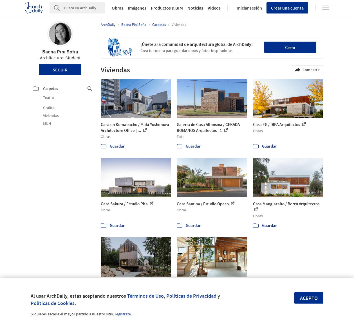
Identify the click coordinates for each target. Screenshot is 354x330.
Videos (214, 8)
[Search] (84, 7)
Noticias (195, 8)
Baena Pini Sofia (60, 51)
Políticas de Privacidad (191, 296)
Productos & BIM (167, 8)
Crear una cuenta (287, 8)
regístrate (123, 314)
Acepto (309, 298)
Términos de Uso (145, 296)
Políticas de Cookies (53, 303)
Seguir (60, 70)
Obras (117, 8)
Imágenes (137, 8)
